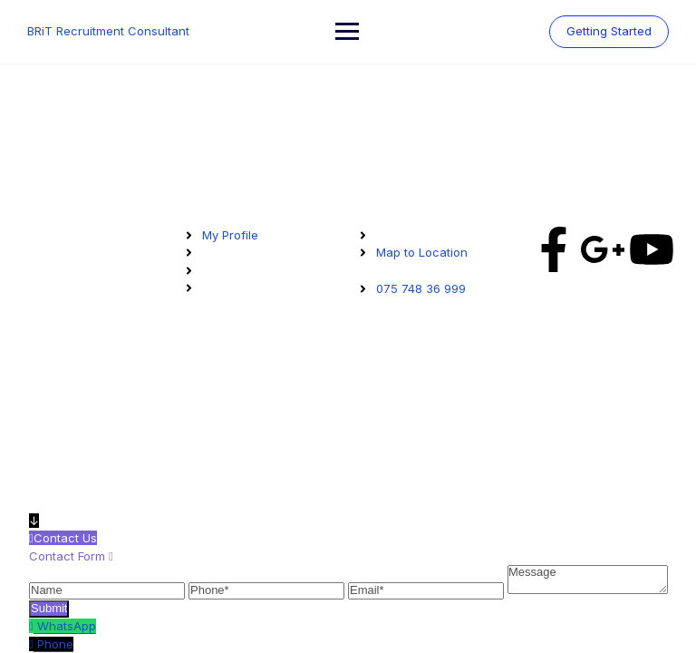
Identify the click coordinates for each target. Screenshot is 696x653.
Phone (55, 644)
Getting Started (609, 31)
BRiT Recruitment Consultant (108, 31)
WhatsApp (66, 626)
